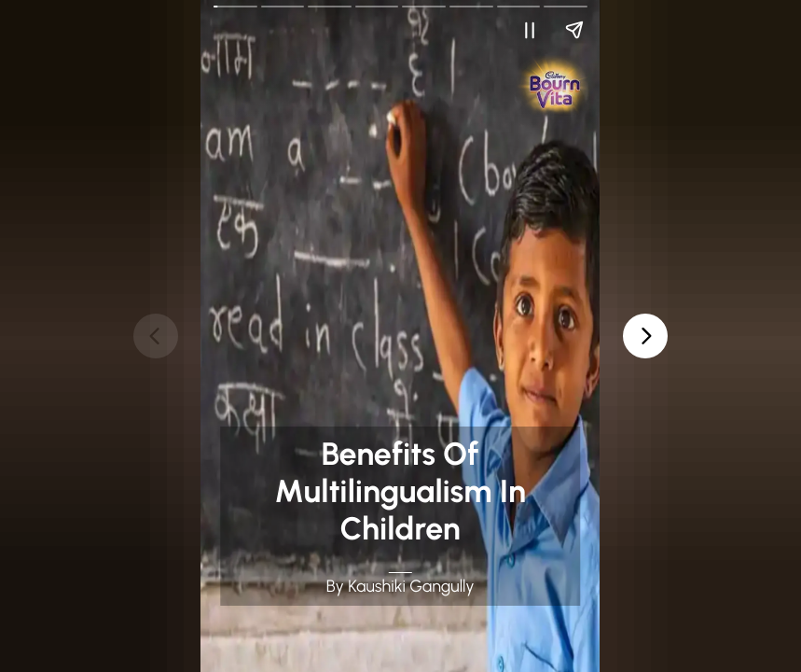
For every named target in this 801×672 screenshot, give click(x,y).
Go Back (225, 12)
